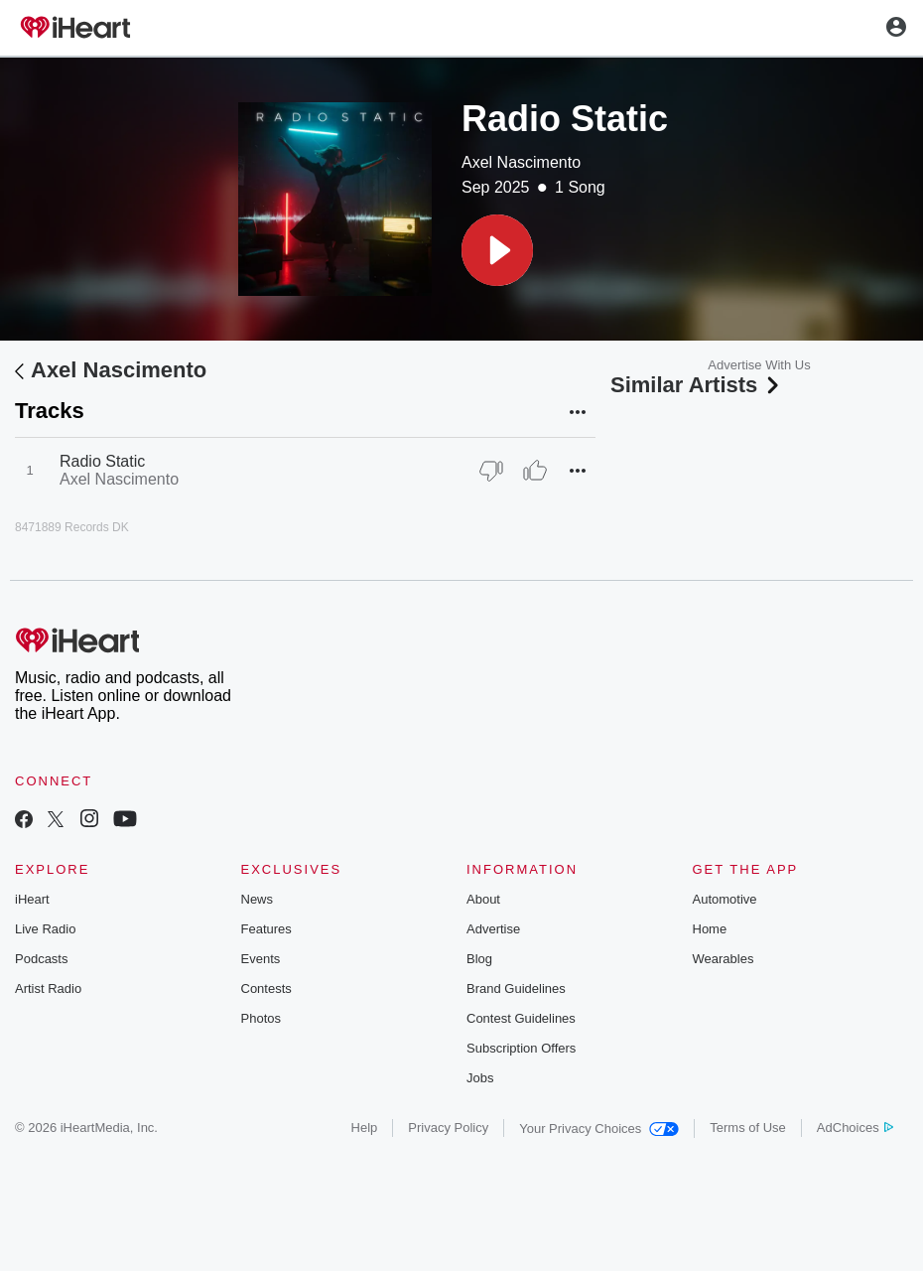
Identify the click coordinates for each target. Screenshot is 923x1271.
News (257, 899)
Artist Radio (48, 988)
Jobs (479, 1077)
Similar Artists (696, 384)
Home (710, 928)
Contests (266, 988)
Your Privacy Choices (599, 1128)
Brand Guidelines (516, 988)
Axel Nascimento (521, 162)
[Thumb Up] (535, 471)
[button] (497, 250)
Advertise (493, 928)
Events (261, 958)
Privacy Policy (448, 1127)
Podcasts (41, 958)
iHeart (32, 899)
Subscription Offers (521, 1048)
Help (364, 1127)
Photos (261, 1018)
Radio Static (102, 461)
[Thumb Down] (491, 471)
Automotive (725, 899)
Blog (479, 958)
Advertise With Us (759, 364)
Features (266, 928)
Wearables (723, 958)
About (483, 899)
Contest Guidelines (521, 1018)
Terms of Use (748, 1127)
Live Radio (45, 928)
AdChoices (855, 1127)
